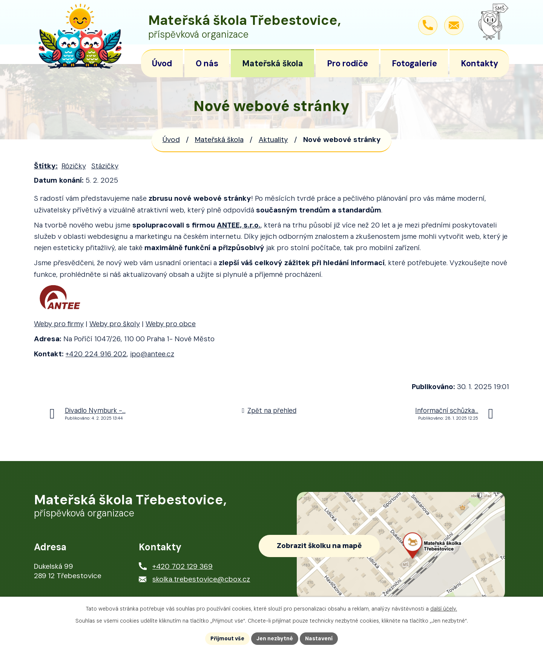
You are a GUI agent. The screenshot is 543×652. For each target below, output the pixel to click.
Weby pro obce (171, 323)
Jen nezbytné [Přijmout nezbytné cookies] (274, 638)
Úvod (171, 139)
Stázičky (104, 166)
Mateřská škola (219, 139)
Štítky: (46, 166)
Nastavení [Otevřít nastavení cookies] (319, 638)
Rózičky (73, 166)
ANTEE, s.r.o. (239, 225)
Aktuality (273, 139)
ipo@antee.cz (152, 354)
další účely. (443, 608)
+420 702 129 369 (182, 566)
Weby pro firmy (59, 323)
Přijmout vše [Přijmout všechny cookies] (227, 638)
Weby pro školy (114, 323)
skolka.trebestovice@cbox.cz (201, 579)
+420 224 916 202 (96, 354)
